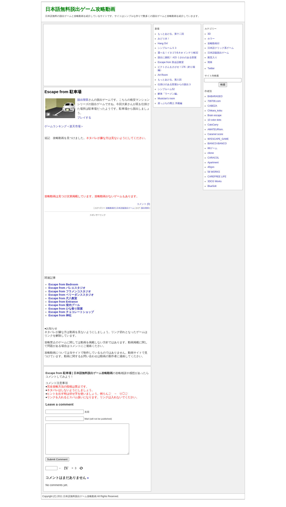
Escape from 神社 (60, 315)
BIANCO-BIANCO (217, 143)
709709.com (214, 101)
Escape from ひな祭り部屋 (65, 308)
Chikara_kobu (215, 110)
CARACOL (213, 157)
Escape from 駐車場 (62, 92)
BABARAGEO (215, 96)
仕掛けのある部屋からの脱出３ (174, 84)
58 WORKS (214, 171)
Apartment (213, 162)
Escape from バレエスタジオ (66, 287)
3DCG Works (214, 181)
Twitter (211, 68)
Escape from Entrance (63, 301)
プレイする (84, 117)
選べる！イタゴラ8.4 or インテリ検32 (178, 52)
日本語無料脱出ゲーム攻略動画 (80, 9)
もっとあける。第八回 (170, 79)
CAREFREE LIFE (217, 176)
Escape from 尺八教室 (62, 298)
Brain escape (214, 115)
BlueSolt (212, 186)
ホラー (211, 38)
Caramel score (215, 134)
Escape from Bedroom (63, 284)
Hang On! (163, 43)
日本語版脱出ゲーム (125, 208)
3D (209, 34)
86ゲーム (212, 148)
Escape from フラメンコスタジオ (69, 291)
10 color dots (214, 120)
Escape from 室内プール (64, 305)
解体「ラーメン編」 (168, 93)
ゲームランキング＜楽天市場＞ (63, 126)
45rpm (211, 167)
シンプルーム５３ (167, 48)
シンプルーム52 (166, 89)
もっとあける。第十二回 (171, 34)
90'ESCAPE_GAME (218, 139)
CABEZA (212, 105)
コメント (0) (143, 204)
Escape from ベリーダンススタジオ (71, 294)
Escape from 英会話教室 (171, 62)
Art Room (163, 75)
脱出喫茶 (82, 99)
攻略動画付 (111, 208)
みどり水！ (164, 38)
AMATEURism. (215, 129)
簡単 (210, 62)
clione (211, 153)
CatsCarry (213, 124)
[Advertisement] (97, 54)
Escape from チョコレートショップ (71, 312)
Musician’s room (166, 98)
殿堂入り (212, 57)
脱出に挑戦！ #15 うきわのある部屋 (177, 57)
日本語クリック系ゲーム (221, 48)
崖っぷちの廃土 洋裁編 (170, 103)
